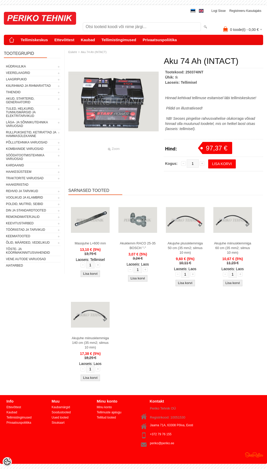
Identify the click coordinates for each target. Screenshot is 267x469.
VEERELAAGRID (18, 73)
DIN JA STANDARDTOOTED (26, 210)
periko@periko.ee (162, 443)
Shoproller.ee (254, 454)
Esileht (72, 52)
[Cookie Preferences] (7, 461)
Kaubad (88, 40)
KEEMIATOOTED (18, 236)
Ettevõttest (64, 40)
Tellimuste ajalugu (109, 412)
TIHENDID (13, 92)
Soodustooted (61, 412)
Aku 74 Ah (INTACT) (94, 52)
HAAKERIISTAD (17, 184)
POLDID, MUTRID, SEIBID (24, 204)
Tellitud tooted (106, 417)
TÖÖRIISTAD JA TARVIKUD (25, 230)
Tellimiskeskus (34, 40)
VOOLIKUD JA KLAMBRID (24, 197)
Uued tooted (60, 417)
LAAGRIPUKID (16, 79)
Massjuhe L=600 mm (90, 243)
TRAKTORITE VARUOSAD (25, 178)
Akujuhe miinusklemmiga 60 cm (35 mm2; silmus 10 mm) (232, 247)
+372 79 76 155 (161, 434)
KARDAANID (15, 165)
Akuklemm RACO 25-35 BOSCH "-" (138, 245)
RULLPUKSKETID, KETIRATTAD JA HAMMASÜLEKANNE (31, 134)
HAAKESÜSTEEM (18, 172)
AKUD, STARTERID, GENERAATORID (20, 100)
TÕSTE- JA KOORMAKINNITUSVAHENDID (28, 250)
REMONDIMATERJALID (22, 217)
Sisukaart (58, 422)
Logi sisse (219, 11)
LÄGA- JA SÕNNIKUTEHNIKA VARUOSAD (27, 124)
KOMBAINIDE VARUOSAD (24, 149)
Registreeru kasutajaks (245, 11)
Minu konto (104, 407)
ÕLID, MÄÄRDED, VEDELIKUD (28, 242)
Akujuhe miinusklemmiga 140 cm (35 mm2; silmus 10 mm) (90, 342)
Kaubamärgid (61, 407)
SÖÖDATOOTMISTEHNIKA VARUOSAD (25, 157)
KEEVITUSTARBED (20, 223)
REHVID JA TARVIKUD (22, 191)
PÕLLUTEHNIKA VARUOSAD (26, 142)
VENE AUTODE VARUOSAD (26, 259)
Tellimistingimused (118, 40)
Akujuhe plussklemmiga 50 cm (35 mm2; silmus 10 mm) (185, 247)
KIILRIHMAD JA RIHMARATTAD (28, 86)
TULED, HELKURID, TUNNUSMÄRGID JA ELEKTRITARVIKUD (21, 112)
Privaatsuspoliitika (160, 40)
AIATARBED (14, 265)
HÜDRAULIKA (16, 66)
